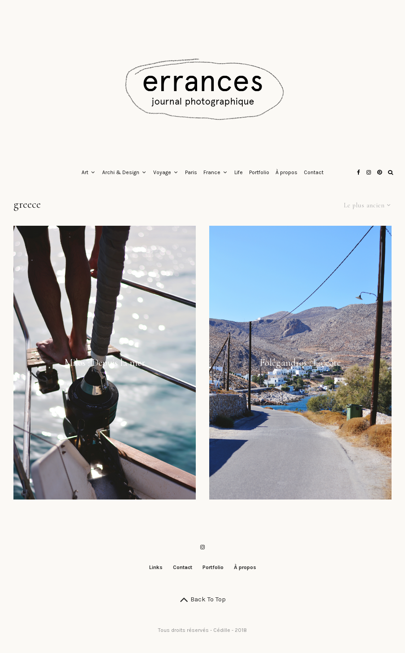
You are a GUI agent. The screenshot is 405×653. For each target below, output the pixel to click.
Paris (191, 172)
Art (85, 172)
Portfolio (259, 172)
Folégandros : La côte (300, 362)
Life (238, 172)
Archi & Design (120, 172)
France (211, 172)
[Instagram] (368, 172)
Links (156, 567)
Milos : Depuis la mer (105, 362)
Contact (313, 172)
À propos (286, 172)
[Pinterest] (379, 172)
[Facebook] (358, 172)
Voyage (162, 172)
